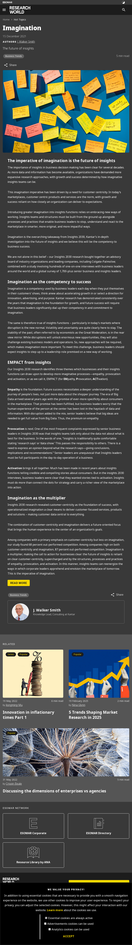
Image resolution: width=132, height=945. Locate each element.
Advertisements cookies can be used (70, 924)
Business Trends (13, 56)
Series (11, 654)
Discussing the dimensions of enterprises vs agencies (54, 791)
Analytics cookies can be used (70, 929)
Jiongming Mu (14, 705)
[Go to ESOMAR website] (7, 2)
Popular (24, 654)
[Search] (124, 10)
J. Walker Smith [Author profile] (26, 42)
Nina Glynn (78, 705)
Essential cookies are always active (70, 918)
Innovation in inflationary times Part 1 (28, 715)
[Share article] (10, 65)
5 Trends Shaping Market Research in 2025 (93, 715)
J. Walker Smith (47, 610)
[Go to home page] (20, 10)
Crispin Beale (14, 784)
